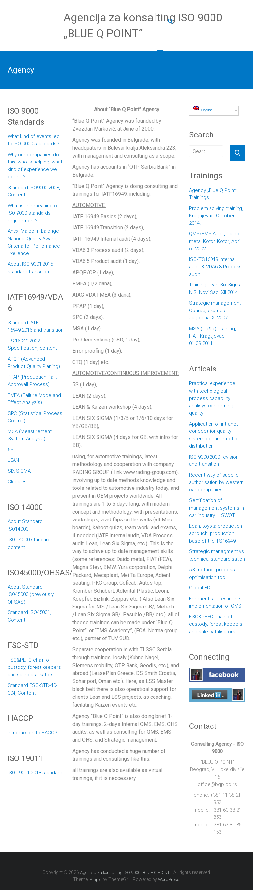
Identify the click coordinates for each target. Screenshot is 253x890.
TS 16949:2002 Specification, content (32, 344)
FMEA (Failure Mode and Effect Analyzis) (34, 399)
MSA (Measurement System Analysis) (30, 435)
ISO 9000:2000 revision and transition (214, 460)
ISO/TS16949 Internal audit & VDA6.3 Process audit (215, 266)
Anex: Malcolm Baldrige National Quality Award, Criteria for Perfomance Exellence (34, 242)
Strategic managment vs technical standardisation (217, 555)
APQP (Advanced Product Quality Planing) (34, 363)
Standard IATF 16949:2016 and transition (36, 326)
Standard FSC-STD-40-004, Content (32, 689)
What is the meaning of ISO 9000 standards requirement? (33, 213)
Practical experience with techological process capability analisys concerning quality (212, 398)
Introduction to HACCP (32, 733)
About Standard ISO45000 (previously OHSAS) (31, 594)
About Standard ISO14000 (25, 525)
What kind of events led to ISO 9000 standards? (34, 140)
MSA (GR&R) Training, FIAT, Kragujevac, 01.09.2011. (212, 336)
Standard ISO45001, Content (29, 616)
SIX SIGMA (19, 471)
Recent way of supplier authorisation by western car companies (216, 482)
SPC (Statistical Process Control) (35, 417)
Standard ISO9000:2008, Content (34, 191)
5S (11, 450)
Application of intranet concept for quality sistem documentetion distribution (214, 435)
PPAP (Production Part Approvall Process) (32, 381)
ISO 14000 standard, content (30, 543)
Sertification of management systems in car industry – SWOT (216, 507)
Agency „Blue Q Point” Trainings (213, 194)
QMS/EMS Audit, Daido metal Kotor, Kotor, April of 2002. (215, 241)
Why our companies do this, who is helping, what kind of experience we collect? (35, 166)
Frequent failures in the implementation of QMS (215, 602)
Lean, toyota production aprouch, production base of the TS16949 (215, 533)
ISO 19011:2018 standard (35, 773)
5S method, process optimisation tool (212, 573)
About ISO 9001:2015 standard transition (30, 268)
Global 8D (18, 482)
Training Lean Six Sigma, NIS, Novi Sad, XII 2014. (216, 288)
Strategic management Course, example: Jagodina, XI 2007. (215, 310)
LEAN (13, 460)
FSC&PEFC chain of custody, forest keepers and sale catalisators (34, 667)
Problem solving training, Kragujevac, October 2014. (216, 215)
